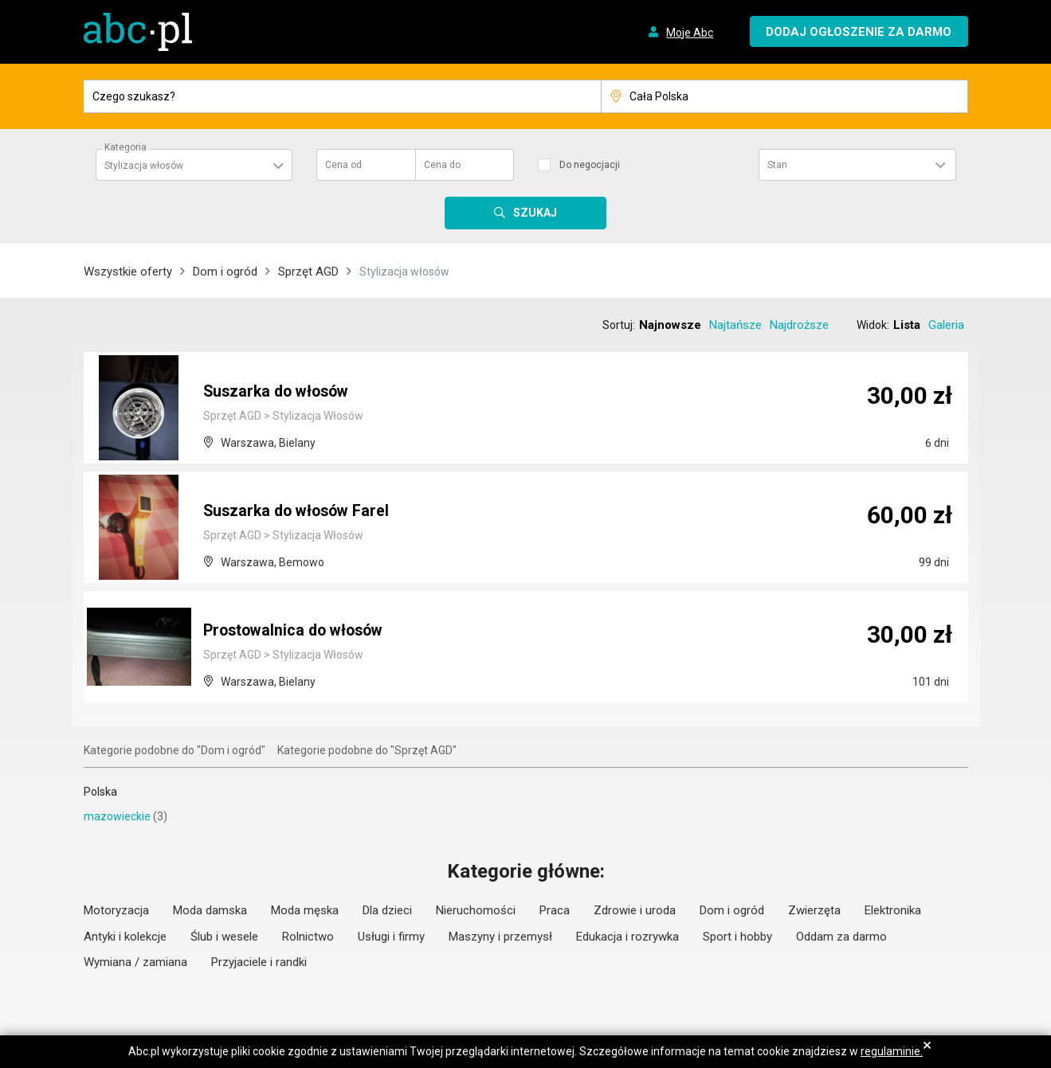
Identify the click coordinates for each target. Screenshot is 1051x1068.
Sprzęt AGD (308, 271)
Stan (777, 164)
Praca (554, 910)
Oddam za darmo (841, 936)
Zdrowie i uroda (635, 910)
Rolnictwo (308, 936)
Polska (100, 791)
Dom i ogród (225, 271)
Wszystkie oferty (128, 271)
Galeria (946, 325)
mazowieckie (117, 816)
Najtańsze (735, 325)
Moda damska (210, 910)
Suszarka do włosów (279, 392)
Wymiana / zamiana (135, 962)
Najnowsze (670, 325)
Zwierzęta (814, 910)
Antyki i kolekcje (125, 936)
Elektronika (893, 910)
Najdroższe (799, 325)
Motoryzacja (116, 910)
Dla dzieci (387, 910)
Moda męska (305, 910)
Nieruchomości (476, 910)
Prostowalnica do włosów (297, 631)
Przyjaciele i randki (259, 962)
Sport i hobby (737, 936)
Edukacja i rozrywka (627, 936)
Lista (906, 325)
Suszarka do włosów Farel (300, 512)
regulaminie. (892, 1051)
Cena (343, 164)
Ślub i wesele (224, 936)
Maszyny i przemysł (500, 936)
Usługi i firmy (391, 936)
